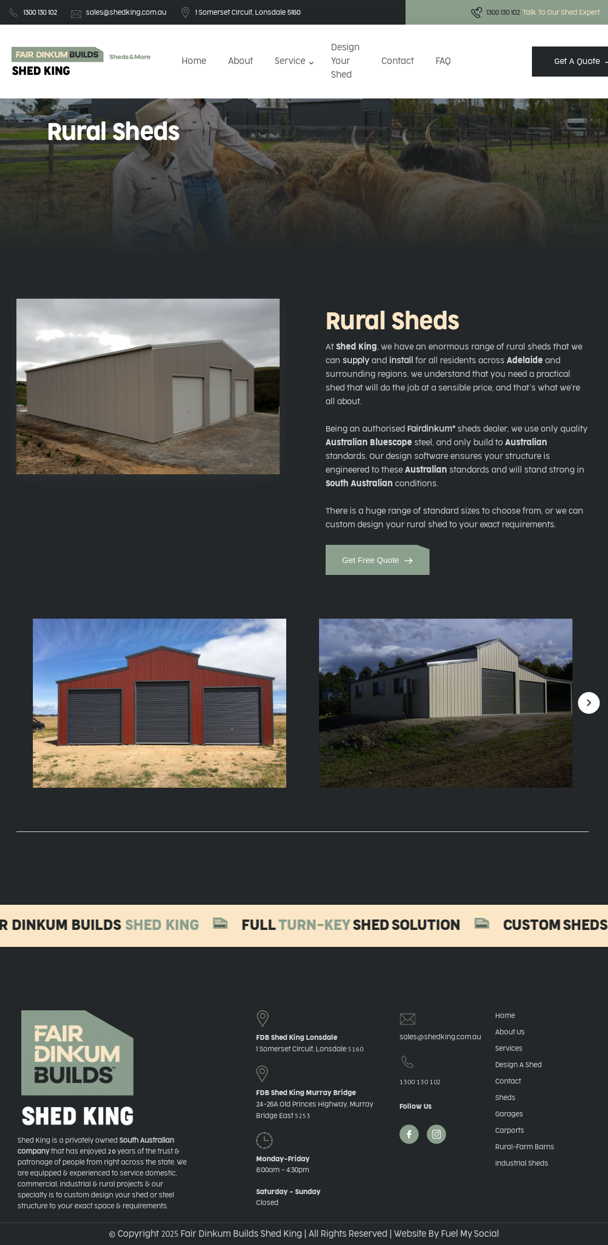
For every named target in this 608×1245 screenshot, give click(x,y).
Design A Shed (518, 1065)
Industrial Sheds (521, 1163)
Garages (509, 1114)
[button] (292, 61)
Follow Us (415, 1106)
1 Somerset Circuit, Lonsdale (309, 1049)
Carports (509, 1130)
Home (194, 61)
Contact (397, 61)
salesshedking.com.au (431, 1037)
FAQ (443, 61)
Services (509, 1048)
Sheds (505, 1098)
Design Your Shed (345, 61)
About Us (510, 1032)
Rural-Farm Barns (524, 1147)
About (240, 61)
